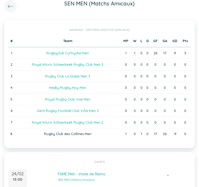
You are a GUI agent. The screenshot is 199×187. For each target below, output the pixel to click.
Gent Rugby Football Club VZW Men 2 (68, 111)
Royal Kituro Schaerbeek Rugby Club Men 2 (67, 122)
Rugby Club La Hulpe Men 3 (67, 76)
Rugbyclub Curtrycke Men (67, 53)
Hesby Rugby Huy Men (67, 87)
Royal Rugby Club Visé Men (67, 99)
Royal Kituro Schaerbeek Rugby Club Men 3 (67, 64)
